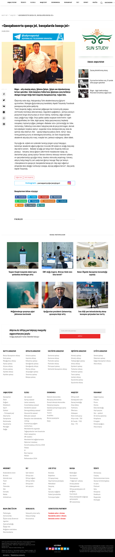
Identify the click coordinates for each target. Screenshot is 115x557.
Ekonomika (55, 2)
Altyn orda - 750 (76, 417)
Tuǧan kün (18, 177)
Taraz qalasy (75, 373)
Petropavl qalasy (54, 365)
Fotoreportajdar (53, 495)
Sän (49, 487)
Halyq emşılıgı (30, 514)
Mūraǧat (6, 425)
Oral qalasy (7, 356)
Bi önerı (5, 474)
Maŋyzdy (43, 2)
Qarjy (49, 419)
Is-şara (96, 482)
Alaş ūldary (75, 403)
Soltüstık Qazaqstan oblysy (57, 367)
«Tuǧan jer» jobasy (76, 479)
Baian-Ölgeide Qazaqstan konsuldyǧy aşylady (92, 273)
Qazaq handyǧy (76, 401)
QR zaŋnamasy (75, 500)
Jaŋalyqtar (12, 2)
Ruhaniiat (68, 2)
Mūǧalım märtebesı (10, 528)
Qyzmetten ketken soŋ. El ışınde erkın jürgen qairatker (102, 85)
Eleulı (33, 2)
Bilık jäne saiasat (30, 414)
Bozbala (51, 471)
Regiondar (97, 495)
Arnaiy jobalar (74, 482)
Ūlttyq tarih (75, 395)
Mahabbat (52, 482)
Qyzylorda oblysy (77, 381)
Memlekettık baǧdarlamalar (34, 438)
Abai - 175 (74, 422)
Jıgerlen (5, 520)
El (25, 449)
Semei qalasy (98, 354)
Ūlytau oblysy (30, 367)
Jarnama (6, 553)
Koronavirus (30, 517)
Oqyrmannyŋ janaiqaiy (56, 479)
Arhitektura (7, 495)
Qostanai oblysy (53, 356)
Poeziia (96, 398)
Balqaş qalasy (31, 375)
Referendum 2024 (30, 457)
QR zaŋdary (28, 435)
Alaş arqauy (98, 425)
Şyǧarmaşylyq (99, 395)
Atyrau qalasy (8, 367)
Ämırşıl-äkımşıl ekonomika (56, 401)
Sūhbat (5, 409)
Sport (86, 2)
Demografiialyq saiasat (32, 409)
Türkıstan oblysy (76, 367)
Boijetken (51, 474)
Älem (5, 398)
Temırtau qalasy (31, 373)
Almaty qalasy (76, 354)
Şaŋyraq (51, 485)
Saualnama (7, 422)
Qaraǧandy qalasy (32, 362)
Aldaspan (74, 411)
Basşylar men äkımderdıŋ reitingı (33, 418)
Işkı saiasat (28, 395)
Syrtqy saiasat (29, 398)
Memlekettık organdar (32, 427)
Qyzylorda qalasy (77, 378)
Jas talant (73, 474)
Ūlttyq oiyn (29, 474)
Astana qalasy (31, 354)
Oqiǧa (95, 2)
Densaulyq (97, 471)
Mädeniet (6, 467)
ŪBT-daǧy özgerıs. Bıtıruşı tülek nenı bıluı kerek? (57, 273)
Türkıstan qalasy (77, 370)
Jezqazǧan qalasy (32, 370)
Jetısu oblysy (75, 362)
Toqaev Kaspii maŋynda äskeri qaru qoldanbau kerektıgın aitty (23, 273)
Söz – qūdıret (98, 411)
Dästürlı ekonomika (53, 395)
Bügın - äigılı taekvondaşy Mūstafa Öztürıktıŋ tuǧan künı (102, 99)
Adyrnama (6, 414)
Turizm (49, 411)
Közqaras (97, 490)
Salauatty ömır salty (33, 511)
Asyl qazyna (98, 409)
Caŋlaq (96, 474)
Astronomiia (7, 514)
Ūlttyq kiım (29, 482)
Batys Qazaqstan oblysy (11, 354)
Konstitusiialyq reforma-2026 (34, 443)
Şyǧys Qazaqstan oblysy (102, 359)
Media (5, 493)
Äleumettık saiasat (31, 411)
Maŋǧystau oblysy (9, 359)
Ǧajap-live (6, 525)
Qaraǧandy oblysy (32, 365)
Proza (96, 401)
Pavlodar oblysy (53, 362)
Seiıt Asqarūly (28, 177)
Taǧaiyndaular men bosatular (34, 430)
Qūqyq (26, 446)
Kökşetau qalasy (31, 359)
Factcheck (73, 492)
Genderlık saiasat (30, 406)
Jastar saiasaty (29, 401)
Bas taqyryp (28, 451)
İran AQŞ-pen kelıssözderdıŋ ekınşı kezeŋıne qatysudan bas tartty (92, 313)
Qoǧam (5, 401)
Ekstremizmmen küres (101, 476)
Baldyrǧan (73, 471)
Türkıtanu (74, 406)
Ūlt (78, 2)
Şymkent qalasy (76, 365)
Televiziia (6, 485)
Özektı (23, 2)
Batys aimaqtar (9, 349)
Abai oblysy (98, 362)
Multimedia (7, 420)
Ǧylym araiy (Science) (10, 517)
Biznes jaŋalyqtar (53, 417)
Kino (4, 482)
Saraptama (7, 417)
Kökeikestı (6, 403)
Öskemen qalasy (99, 356)
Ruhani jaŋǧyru (99, 422)
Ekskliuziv (97, 493)
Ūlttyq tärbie (30, 479)
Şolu (95, 487)
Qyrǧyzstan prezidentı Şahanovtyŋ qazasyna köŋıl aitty (57, 313)
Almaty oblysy (76, 356)
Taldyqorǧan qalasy (78, 359)
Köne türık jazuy (76, 414)
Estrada (6, 490)
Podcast (97, 485)
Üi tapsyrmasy (53, 476)
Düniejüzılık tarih (77, 398)
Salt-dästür (30, 471)
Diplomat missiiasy (30, 440)
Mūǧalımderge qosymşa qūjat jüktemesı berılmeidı (23, 313)
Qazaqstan (7, 395)
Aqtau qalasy (7, 362)
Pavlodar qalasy (53, 359)
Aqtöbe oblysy (8, 370)
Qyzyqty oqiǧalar (54, 490)
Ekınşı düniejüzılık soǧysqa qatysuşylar (79, 496)
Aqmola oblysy (31, 356)
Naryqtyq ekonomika (54, 398)
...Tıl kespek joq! (8, 411)
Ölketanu (74, 409)
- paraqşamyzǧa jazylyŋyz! (42, 183)
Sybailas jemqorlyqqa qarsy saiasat (56, 407)
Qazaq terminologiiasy (101, 479)
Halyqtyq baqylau (53, 403)
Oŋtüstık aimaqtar (78, 349)
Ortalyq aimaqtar (33, 349)
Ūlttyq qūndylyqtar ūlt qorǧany (77, 489)
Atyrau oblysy (8, 365)
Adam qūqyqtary (30, 432)
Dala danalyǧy (99, 406)
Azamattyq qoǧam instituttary (30, 423)
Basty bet (5, 15)
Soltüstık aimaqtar (56, 349)
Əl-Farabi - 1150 (76, 420)
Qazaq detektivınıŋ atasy (101, 71)
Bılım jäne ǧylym (9, 507)
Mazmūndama (8, 530)
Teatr (5, 479)
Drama (96, 403)
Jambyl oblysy (76, 375)
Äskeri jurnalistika (54, 493)
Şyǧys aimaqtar (100, 349)
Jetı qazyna (30, 485)
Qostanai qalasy (53, 354)
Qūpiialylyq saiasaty (18, 553)
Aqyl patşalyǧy (8, 522)
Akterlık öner (7, 476)
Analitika (50, 414)
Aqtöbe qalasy (8, 373)
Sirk (4, 487)
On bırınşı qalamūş (100, 414)
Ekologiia (97, 498)
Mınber (26, 454)
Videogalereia (74, 485)
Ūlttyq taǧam (30, 476)
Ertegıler (97, 420)
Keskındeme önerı (9, 471)
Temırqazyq (74, 476)
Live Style (52, 467)
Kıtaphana (97, 417)
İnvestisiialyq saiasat (31, 403)
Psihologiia (7, 511)
